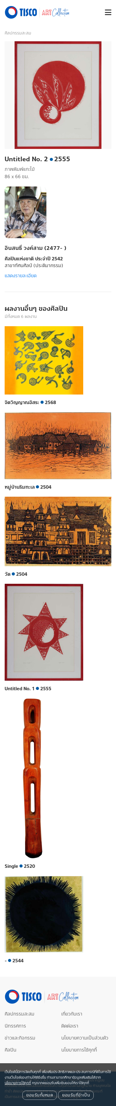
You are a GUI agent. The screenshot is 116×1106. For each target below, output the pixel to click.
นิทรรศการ (15, 1026)
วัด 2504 (16, 574)
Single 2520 (20, 866)
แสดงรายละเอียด (21, 275)
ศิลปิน (10, 1050)
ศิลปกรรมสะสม (18, 33)
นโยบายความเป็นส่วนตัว (84, 1038)
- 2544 (14, 960)
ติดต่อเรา (69, 1026)
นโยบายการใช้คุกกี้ (79, 1050)
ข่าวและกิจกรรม (20, 1038)
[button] (105, 12)
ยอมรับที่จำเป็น (76, 1095)
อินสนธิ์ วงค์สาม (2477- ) (35, 248)
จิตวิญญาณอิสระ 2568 (30, 402)
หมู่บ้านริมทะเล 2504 (28, 487)
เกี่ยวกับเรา (71, 1014)
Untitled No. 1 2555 (28, 688)
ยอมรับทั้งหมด (39, 1095)
